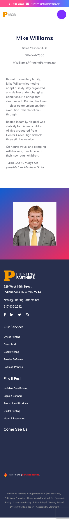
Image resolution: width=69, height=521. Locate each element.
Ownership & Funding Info (40, 498)
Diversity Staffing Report (22, 506)
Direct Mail (10, 344)
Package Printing (13, 366)
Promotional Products (16, 403)
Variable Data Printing (16, 388)
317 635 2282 (16, 3)
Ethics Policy (39, 502)
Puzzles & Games (13, 359)
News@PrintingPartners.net (43, 3)
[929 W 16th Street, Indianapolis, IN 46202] (34, 452)
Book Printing (11, 351)
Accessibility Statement (47, 506)
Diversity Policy (55, 502)
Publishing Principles (14, 498)
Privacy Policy (54, 493)
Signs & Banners (13, 395)
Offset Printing (12, 336)
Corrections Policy (22, 502)
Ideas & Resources (14, 418)
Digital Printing (12, 410)
